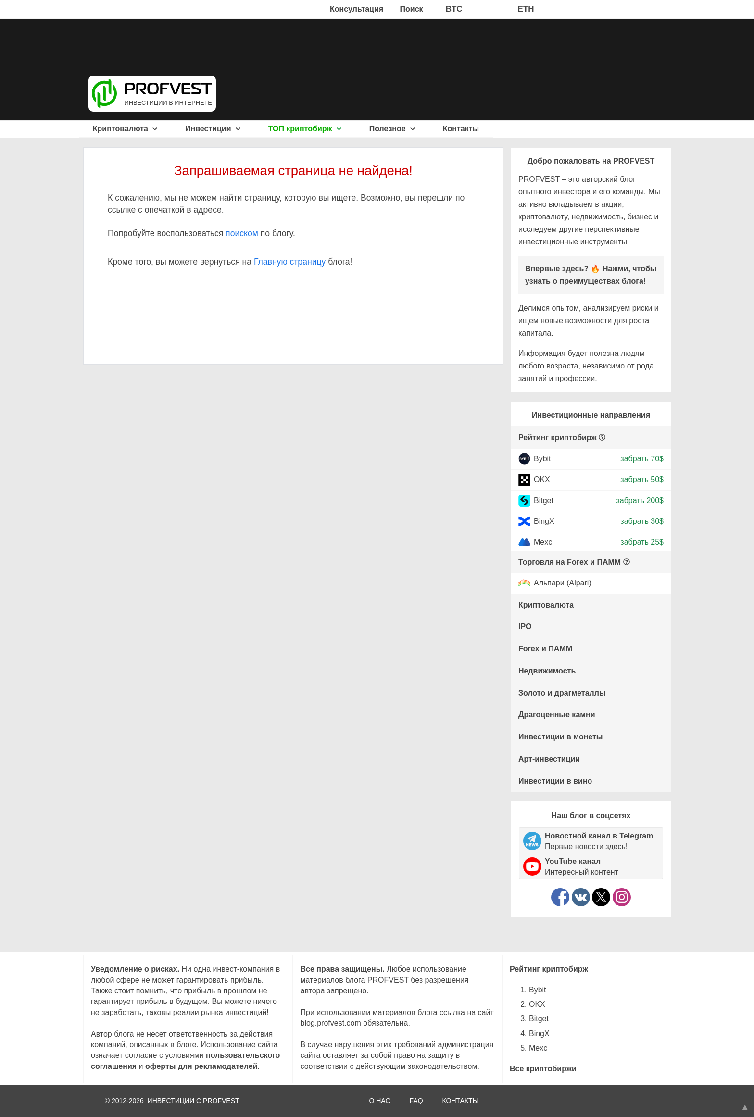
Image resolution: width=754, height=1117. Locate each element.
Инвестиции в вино (555, 781)
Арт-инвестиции (549, 759)
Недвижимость (547, 671)
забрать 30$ (642, 521)
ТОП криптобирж (305, 129)
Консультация (356, 9)
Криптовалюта (125, 129)
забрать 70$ (642, 459)
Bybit (542, 459)
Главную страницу (290, 262)
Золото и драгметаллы (562, 693)
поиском (242, 233)
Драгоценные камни (556, 715)
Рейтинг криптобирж (557, 437)
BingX (544, 521)
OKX (542, 479)
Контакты (461, 129)
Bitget (543, 500)
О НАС (379, 1100)
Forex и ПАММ (545, 649)
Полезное (392, 129)
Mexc (543, 542)
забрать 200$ (640, 500)
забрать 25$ (642, 542)
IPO (525, 626)
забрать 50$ (642, 479)
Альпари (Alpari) (562, 583)
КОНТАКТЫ (460, 1100)
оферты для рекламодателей (201, 1066)
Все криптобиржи (543, 1069)
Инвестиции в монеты (560, 737)
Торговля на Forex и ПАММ (569, 562)
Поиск (411, 9)
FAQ (416, 1100)
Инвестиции (212, 129)
